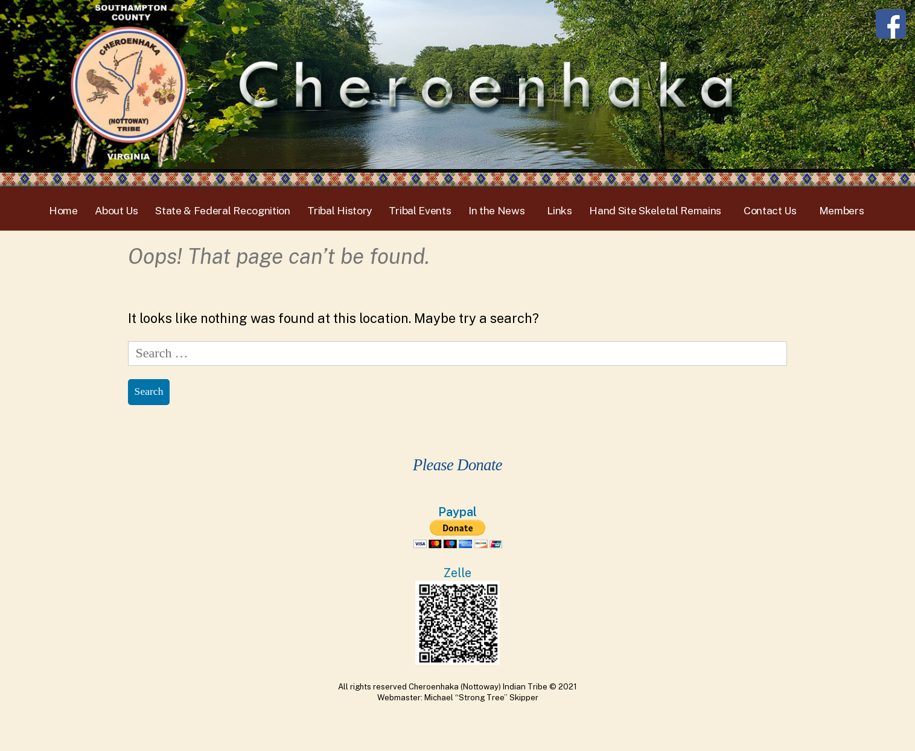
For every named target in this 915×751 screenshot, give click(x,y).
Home (63, 210)
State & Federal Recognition (222, 210)
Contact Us (770, 210)
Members (841, 210)
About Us (116, 210)
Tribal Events (420, 210)
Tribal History (339, 210)
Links (559, 210)
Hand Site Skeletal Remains (655, 210)
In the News (496, 210)
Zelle (457, 573)
